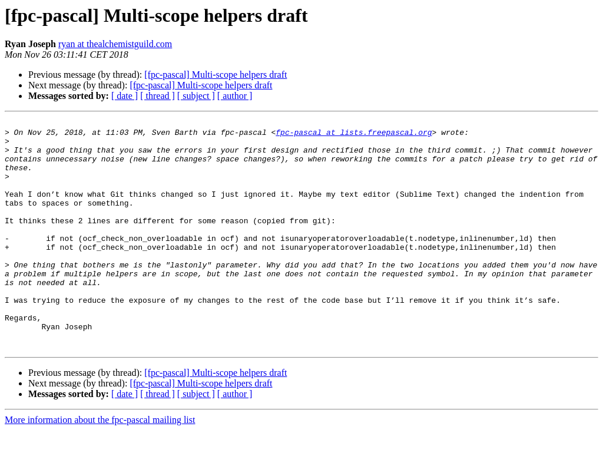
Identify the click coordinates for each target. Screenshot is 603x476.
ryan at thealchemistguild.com (115, 44)
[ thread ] (157, 96)
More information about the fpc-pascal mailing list (100, 466)
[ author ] (235, 96)
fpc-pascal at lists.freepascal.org (354, 135)
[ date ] (124, 96)
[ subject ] (196, 96)
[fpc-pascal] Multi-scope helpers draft (215, 75)
